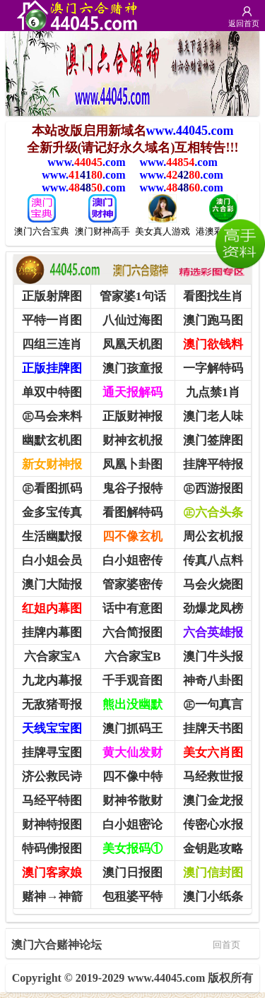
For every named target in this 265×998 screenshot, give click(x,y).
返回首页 (243, 23)
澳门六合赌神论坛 (125, 943)
